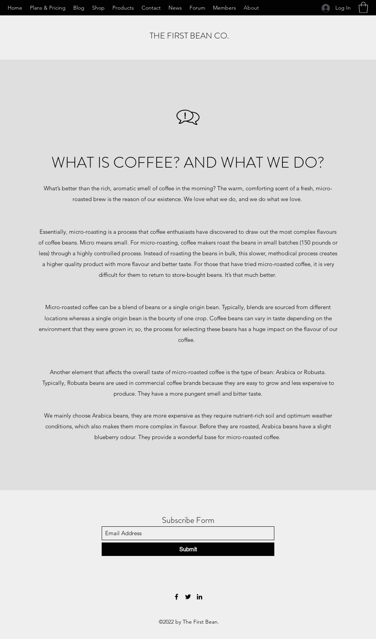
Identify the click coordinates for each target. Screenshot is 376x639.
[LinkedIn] (199, 597)
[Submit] (188, 549)
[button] (363, 7)
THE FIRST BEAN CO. (189, 36)
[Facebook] (176, 597)
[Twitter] (188, 597)
